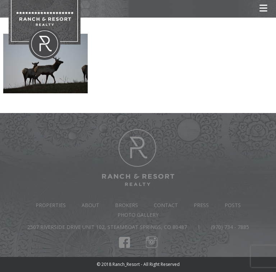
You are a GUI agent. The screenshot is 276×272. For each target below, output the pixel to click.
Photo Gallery (138, 214)
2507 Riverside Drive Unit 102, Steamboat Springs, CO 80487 (107, 227)
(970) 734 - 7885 (230, 227)
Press (201, 205)
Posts (233, 205)
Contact (166, 205)
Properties (51, 205)
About (90, 205)
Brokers (126, 205)
